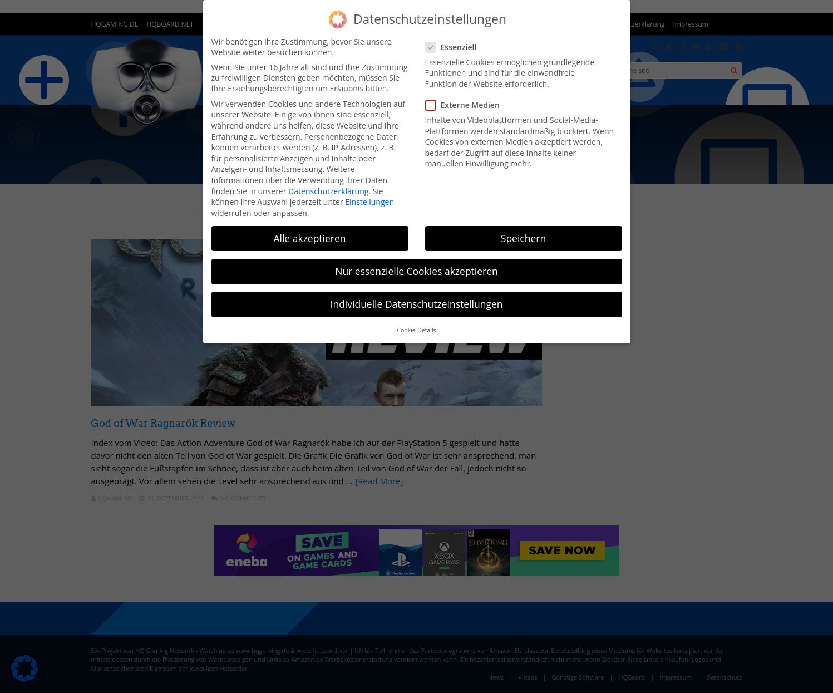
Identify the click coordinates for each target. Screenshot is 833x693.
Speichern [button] (523, 238)
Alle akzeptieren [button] (309, 238)
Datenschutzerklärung (328, 191)
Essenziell (454, 47)
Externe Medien (466, 105)
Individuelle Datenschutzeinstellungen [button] (417, 304)
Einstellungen (369, 201)
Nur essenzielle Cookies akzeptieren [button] (416, 271)
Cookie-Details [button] (416, 330)
